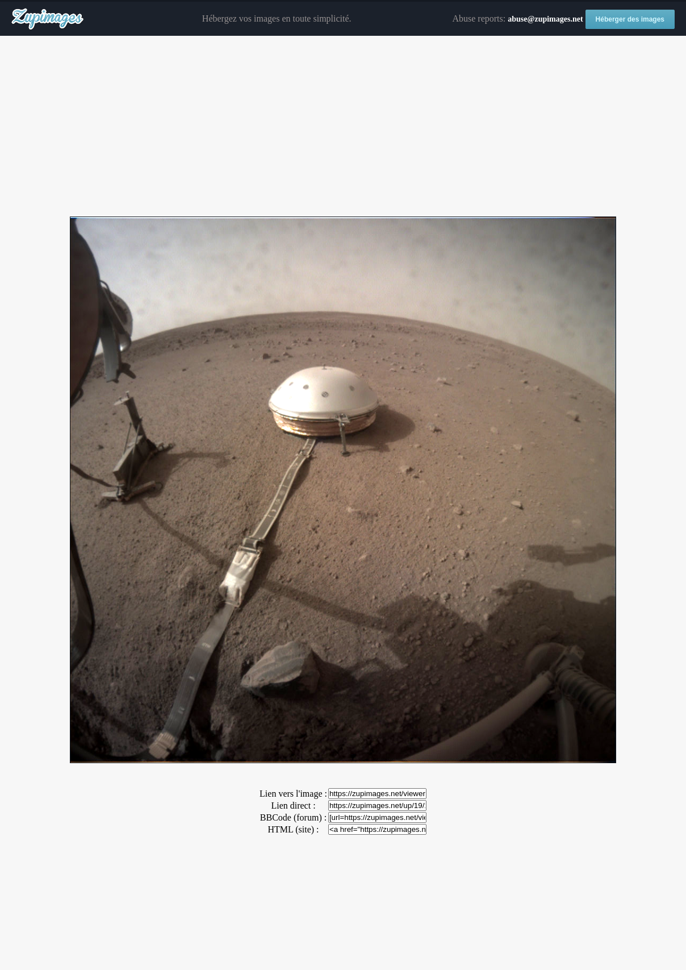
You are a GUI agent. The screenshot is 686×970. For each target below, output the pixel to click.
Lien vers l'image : (293, 793)
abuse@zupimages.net (545, 19)
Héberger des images (630, 19)
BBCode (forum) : (293, 817)
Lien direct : (293, 805)
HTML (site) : (293, 829)
